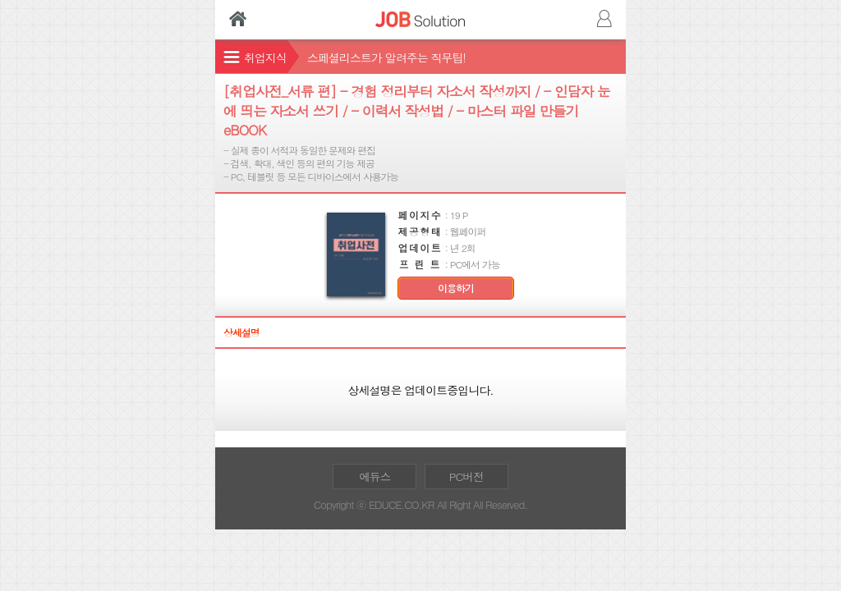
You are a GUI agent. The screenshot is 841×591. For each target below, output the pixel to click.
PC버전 (466, 476)
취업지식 (265, 57)
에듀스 (374, 476)
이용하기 (456, 288)
